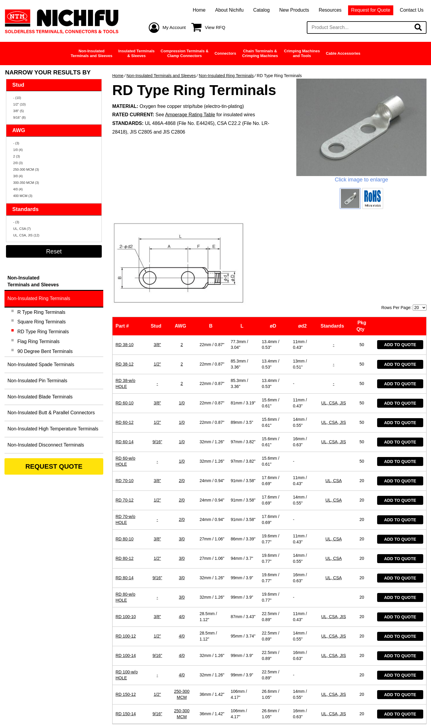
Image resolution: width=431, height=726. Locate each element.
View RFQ (215, 27)
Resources (330, 10)
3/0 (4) (18, 176)
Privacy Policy (187, 710)
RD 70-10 (124, 401)
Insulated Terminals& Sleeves (136, 53)
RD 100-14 (126, 576)
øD (274, 247)
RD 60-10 (124, 323)
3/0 (182, 459)
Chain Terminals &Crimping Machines (260, 53)
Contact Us (412, 10)
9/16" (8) (19, 117)
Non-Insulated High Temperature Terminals (52, 428)
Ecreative (409, 710)
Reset (54, 251)
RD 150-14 (126, 634)
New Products (294, 10)
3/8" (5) (18, 111)
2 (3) (16, 156)
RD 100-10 (126, 537)
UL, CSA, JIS (333, 323)
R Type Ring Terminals (41, 312)
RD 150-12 (126, 615)
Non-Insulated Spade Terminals (40, 364)
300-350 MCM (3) (26, 182)
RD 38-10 (124, 265)
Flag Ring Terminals (38, 341)
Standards (334, 247)
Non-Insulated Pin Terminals (37, 380)
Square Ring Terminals (41, 321)
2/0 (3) (18, 163)
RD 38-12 (124, 284)
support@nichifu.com (218, 680)
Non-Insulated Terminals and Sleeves (161, 75)
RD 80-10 (124, 459)
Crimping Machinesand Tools (302, 53)
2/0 (182, 401)
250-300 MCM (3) (26, 169)
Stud (157, 247)
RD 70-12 (124, 420)
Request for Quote (370, 10)
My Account (174, 27)
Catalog (261, 10)
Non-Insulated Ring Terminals (226, 75)
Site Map (228, 710)
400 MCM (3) (22, 196)
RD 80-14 (124, 498)
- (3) (16, 143)
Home (199, 10)
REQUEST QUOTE (54, 466)
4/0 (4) (18, 189)
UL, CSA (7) (22, 228)
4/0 (182, 537)
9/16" (157, 362)
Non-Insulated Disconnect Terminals (45, 444)
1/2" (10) (19, 104)
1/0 (182, 323)
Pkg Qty (361, 247)
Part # (123, 247)
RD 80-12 (124, 479)
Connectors (225, 53)
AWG (182, 247)
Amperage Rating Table (190, 114)
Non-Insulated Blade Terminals (40, 396)
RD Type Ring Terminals (43, 331)
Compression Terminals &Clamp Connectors (185, 53)
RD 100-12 (126, 556)
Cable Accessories (343, 53)
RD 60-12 (124, 343)
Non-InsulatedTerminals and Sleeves (91, 53)
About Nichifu (229, 10)
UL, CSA (333, 401)
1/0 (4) (18, 150)
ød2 (303, 247)
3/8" (157, 265)
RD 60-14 (124, 362)
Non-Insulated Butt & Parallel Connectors (51, 412)
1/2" (157, 284)
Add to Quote (400, 265)
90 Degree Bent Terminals (45, 351)
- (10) (17, 98)
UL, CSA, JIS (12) (26, 235)
